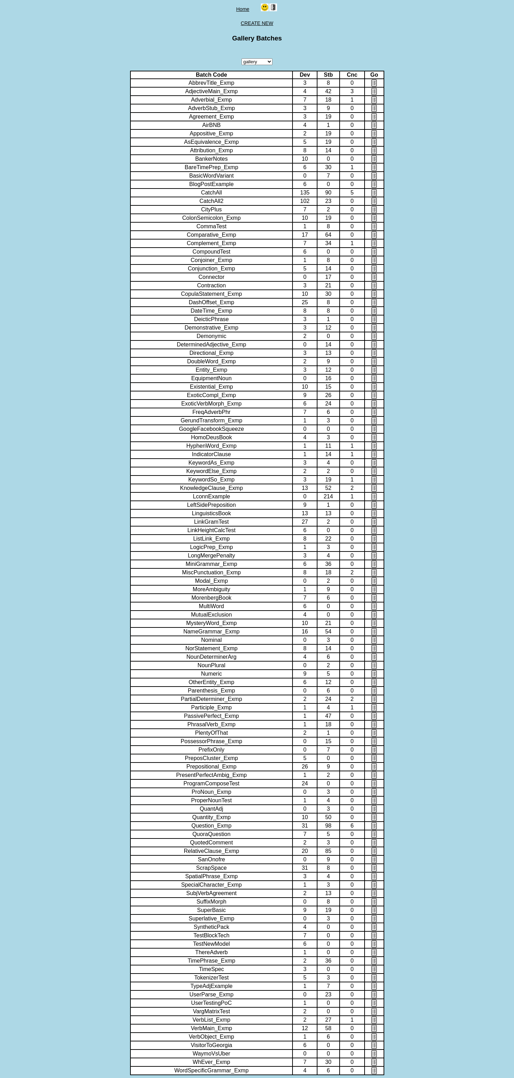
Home (242, 9)
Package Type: (257, 61)
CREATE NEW (257, 23)
